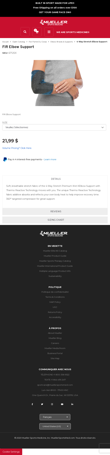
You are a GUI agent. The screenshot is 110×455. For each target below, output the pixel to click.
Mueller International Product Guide (55, 266)
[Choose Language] (55, 417)
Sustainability (55, 276)
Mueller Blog (55, 338)
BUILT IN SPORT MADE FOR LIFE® (55, 3)
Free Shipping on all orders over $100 (55, 7)
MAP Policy (55, 302)
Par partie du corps (38, 42)
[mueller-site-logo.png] (53, 22)
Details (56, 179)
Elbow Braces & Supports (62, 42)
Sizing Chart (56, 220)
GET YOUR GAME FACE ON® (55, 12)
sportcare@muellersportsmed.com (55, 385)
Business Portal (55, 353)
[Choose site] (55, 426)
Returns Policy (55, 312)
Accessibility (55, 317)
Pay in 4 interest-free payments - (32, 159)
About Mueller (55, 333)
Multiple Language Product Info (55, 271)
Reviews (55, 211)
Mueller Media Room (55, 348)
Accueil (5, 42)
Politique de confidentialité (55, 292)
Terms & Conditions (55, 297)
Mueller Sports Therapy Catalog (55, 261)
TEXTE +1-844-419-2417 (55, 379)
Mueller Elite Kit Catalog (55, 251)
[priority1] (54, 127)
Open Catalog (18, 42)
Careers (55, 343)
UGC (55, 307)
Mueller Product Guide (55, 256)
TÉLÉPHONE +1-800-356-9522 (55, 374)
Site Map (55, 358)
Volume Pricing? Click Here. (17, 148)
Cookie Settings (11, 451)
